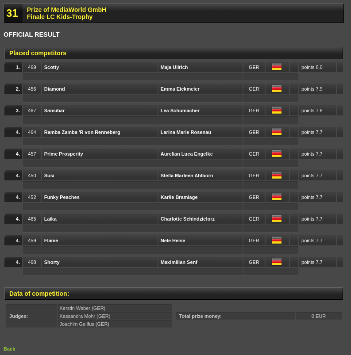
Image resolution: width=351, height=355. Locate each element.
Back (9, 348)
